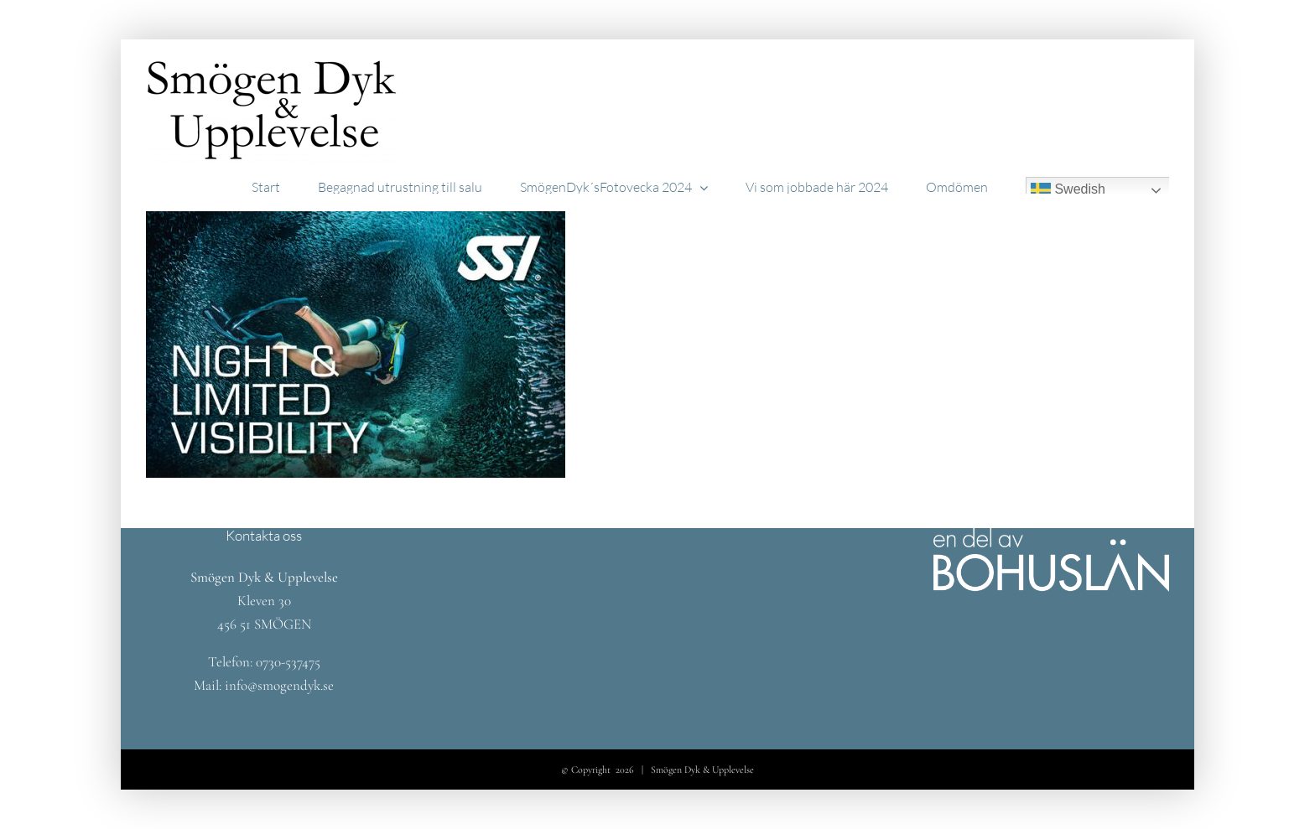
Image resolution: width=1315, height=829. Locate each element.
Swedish (1068, 190)
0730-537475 (288, 662)
